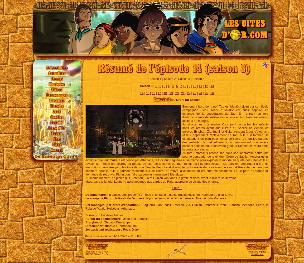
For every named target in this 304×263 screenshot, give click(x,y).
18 (165, 93)
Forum (57, 134)
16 (153, 93)
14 (141, 93)
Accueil (57, 150)
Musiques (57, 84)
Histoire (57, 106)
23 (194, 93)
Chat (57, 139)
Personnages (57, 95)
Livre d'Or (56, 128)
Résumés (57, 101)
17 (159, 93)
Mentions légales (257, 251)
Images (57, 79)
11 (200, 86)
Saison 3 (184, 79)
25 (206, 93)
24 (200, 93)
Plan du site (257, 254)
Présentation (57, 68)
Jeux (57, 112)
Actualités (56, 73)
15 (147, 93)
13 (212, 86)
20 (177, 93)
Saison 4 (198, 79)
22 (188, 93)
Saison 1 (155, 79)
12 (206, 86)
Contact (57, 123)
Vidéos (57, 90)
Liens (57, 145)
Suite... (177, 188)
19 (171, 93)
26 (212, 93)
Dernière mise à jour (97, 251)
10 (194, 86)
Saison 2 (170, 79)
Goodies (57, 117)
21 (182, 93)
